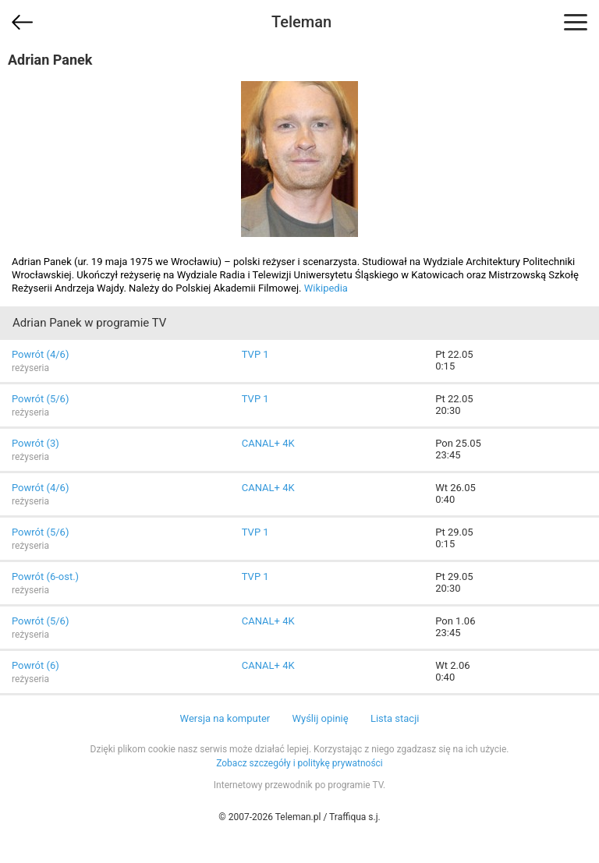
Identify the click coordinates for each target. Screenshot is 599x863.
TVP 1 (255, 354)
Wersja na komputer (225, 718)
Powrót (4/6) (40, 354)
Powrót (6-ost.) (45, 576)
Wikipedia (326, 288)
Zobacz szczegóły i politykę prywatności (299, 763)
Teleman (301, 21)
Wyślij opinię (320, 718)
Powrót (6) (35, 665)
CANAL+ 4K (268, 443)
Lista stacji (395, 718)
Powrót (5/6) (40, 399)
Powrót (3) (35, 443)
